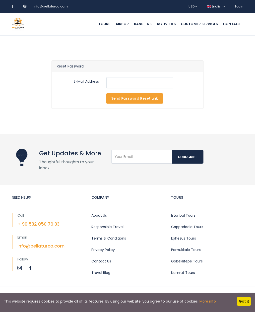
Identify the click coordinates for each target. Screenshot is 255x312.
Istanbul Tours (183, 215)
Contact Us (101, 261)
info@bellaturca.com (51, 6)
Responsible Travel (107, 226)
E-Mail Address (86, 81)
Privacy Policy (103, 249)
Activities (166, 23)
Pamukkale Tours (186, 249)
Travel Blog (100, 272)
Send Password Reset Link (134, 98)
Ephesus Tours (183, 238)
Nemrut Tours (183, 272)
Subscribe (187, 156)
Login (239, 6)
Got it (244, 301)
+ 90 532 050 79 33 (38, 224)
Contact (232, 23)
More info (207, 301)
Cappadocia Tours (187, 226)
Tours (104, 23)
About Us (99, 215)
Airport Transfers (134, 23)
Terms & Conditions (108, 238)
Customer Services (199, 23)
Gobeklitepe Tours (187, 261)
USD (193, 6)
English (216, 6)
